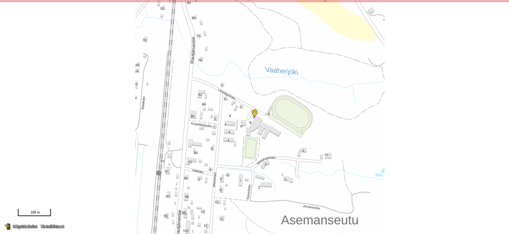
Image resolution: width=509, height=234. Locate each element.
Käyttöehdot (25, 226)
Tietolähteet (52, 226)
